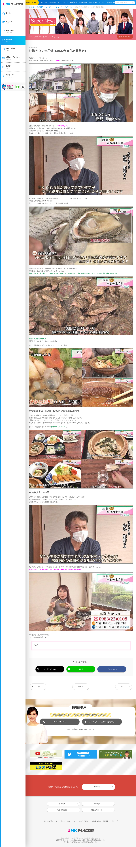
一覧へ (80, 687)
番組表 (109, 2)
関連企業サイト (96, 810)
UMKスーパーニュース (54, 7)
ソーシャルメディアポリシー (82, 821)
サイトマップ (114, 821)
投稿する (97, 787)
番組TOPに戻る (125, 37)
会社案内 (62, 804)
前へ (39, 687)
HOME (31, 7)
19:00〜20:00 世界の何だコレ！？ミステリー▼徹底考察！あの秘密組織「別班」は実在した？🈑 (72, 2)
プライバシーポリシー (66, 821)
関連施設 (97, 804)
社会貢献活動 (62, 810)
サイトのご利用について (50, 821)
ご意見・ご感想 (96, 821)
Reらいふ (68, 7)
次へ (122, 687)
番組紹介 (40, 7)
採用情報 (105, 821)
